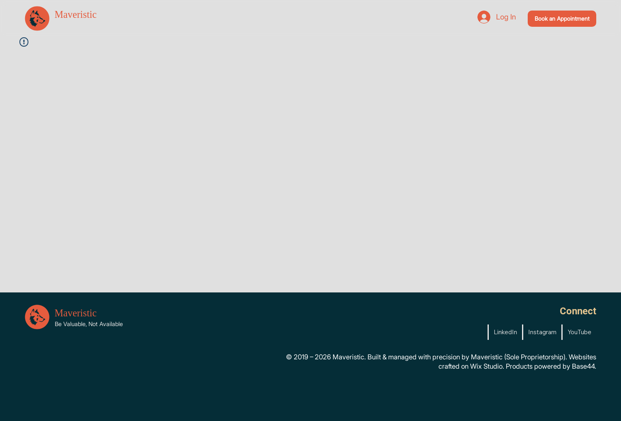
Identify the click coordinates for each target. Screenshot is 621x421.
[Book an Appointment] (562, 18)
